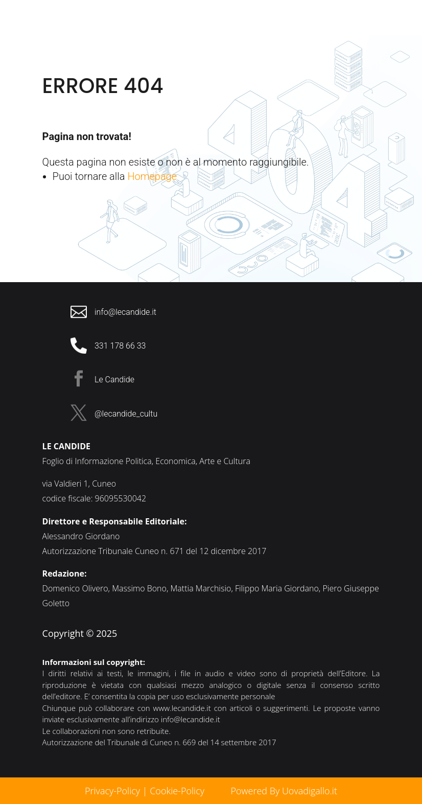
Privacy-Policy (112, 791)
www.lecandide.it (182, 708)
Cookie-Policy (178, 791)
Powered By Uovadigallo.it (283, 791)
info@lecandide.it (190, 719)
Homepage (152, 176)
